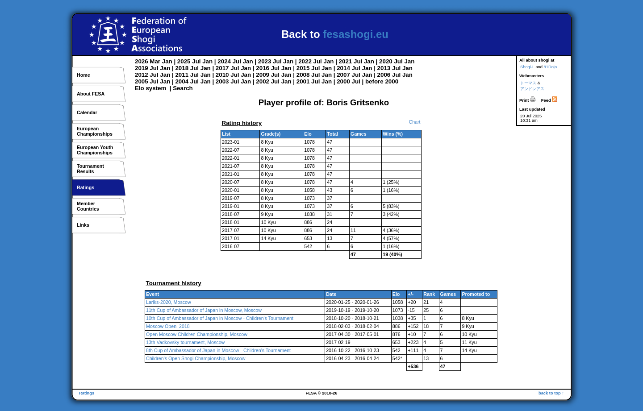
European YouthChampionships (95, 150)
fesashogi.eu (355, 34)
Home (83, 75)
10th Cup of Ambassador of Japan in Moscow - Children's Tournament (219, 318)
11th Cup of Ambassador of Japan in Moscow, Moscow (204, 310)
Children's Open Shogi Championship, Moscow (195, 358)
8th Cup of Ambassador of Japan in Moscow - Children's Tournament (218, 350)
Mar (155, 61)
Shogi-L (527, 67)
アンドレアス (532, 89)
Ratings (85, 187)
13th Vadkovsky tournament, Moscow (185, 342)
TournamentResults (90, 168)
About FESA (90, 93)
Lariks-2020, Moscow (168, 302)
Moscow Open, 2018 (168, 326)
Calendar (87, 112)
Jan (167, 61)
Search (182, 88)
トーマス (528, 83)
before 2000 (381, 81)
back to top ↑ (551, 393)
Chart (414, 122)
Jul (196, 61)
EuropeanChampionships (95, 131)
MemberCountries (88, 206)
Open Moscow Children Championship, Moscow (196, 334)
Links (83, 225)
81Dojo (550, 67)
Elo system (150, 88)
